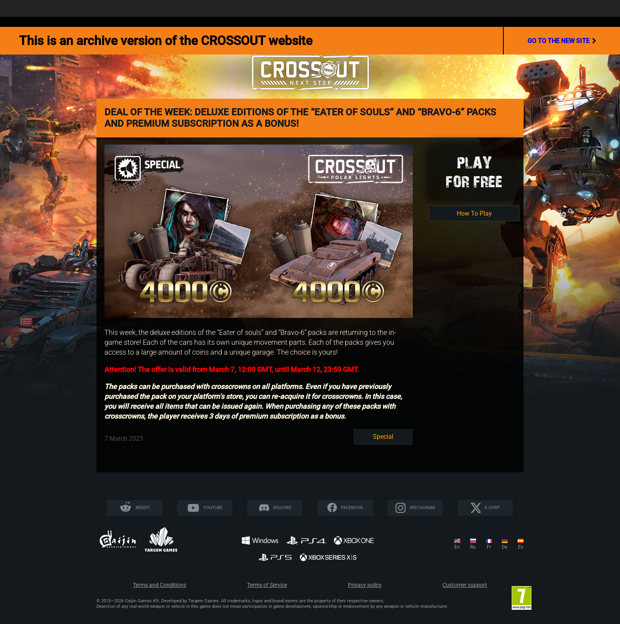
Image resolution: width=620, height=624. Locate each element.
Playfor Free (474, 172)
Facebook (352, 507)
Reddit (143, 507)
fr (489, 547)
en (457, 547)
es (520, 547)
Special (383, 436)
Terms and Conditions (159, 585)
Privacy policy (365, 585)
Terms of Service (267, 585)
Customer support (464, 585)
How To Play (474, 213)
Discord (282, 507)
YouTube (213, 507)
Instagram (422, 507)
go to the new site (561, 41)
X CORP (492, 507)
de (504, 547)
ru (473, 547)
